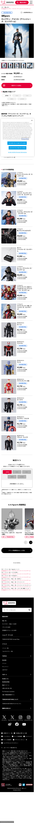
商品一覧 (4, 620)
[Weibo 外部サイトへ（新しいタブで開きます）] (9, 724)
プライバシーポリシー (21, 739)
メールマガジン (6, 736)
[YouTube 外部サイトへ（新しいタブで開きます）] (24, 724)
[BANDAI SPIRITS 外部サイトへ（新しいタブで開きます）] (23, 785)
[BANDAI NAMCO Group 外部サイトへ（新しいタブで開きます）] (29, 785)
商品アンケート (5, 685)
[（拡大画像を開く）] (17, 41)
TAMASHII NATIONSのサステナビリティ (11, 703)
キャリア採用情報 (18, 736)
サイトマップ (28, 736)
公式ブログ (4, 670)
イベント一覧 (5, 648)
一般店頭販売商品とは (27, 12)
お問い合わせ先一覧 (6, 688)
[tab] (7, 472)
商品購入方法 (5, 678)
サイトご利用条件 (7, 739)
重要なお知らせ (6, 708)
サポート (4, 674)
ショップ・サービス (7, 635)
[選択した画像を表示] (4, 65)
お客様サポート (7, 733)
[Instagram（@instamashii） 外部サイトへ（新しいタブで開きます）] (20, 718)
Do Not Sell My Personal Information (7, 822)
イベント (4, 663)
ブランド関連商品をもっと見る (16, 550)
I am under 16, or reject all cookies (17, 143)
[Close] (32, 120)
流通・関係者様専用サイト (8, 694)
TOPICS (4, 656)
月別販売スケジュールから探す (9, 630)
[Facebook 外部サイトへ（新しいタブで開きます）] (17, 724)
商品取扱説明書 (5, 682)
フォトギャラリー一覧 (7, 651)
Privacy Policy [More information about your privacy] (25, 138)
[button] (30, 542)
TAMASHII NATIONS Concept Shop (10, 639)
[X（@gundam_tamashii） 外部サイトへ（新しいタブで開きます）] (12, 718)
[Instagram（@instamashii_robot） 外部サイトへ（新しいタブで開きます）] (28, 718)
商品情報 (4, 660)
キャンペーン (5, 666)
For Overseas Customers (8, 691)
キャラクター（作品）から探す (9, 624)
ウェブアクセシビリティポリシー (10, 743)
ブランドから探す (6, 627)
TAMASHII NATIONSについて (10, 699)
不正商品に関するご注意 (21, 733)
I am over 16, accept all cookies (17, 147)
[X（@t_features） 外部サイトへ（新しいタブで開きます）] (4, 718)
